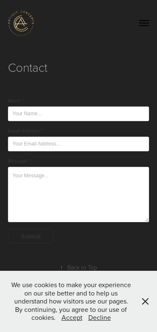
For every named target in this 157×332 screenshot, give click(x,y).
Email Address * (25, 130)
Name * (15, 100)
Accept (72, 317)
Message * (19, 160)
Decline (99, 317)
